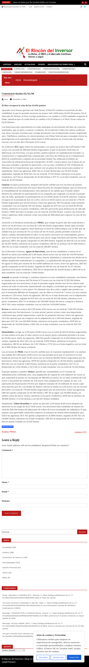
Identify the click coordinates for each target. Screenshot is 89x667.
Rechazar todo (58, 657)
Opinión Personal (9, 567)
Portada (7, 64)
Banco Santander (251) (24, 72)
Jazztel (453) (20, 69)
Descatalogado (7, 426)
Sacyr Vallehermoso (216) (59, 72)
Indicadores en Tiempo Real (60, 64)
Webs (4, 578)
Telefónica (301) (34, 69)
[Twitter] (85, 7)
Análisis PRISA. (9, 432)
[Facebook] (81, 7)
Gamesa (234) (41, 72)
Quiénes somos (39, 7)
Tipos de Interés (48, 598)
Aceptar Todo (74, 657)
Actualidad (29, 64)
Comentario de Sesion (11, 557)
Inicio (30, 7)
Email (5, 491)
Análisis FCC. (81, 432)
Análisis (18, 64)
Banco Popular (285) (52, 69)
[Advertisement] (44, 26)
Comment (7, 450)
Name (5, 482)
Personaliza (43, 657)
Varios (4, 573)
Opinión (41, 64)
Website (6, 501)
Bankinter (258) (69, 69)
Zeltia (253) (7, 72)
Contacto (49, 7)
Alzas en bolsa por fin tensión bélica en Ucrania (34, 2)
